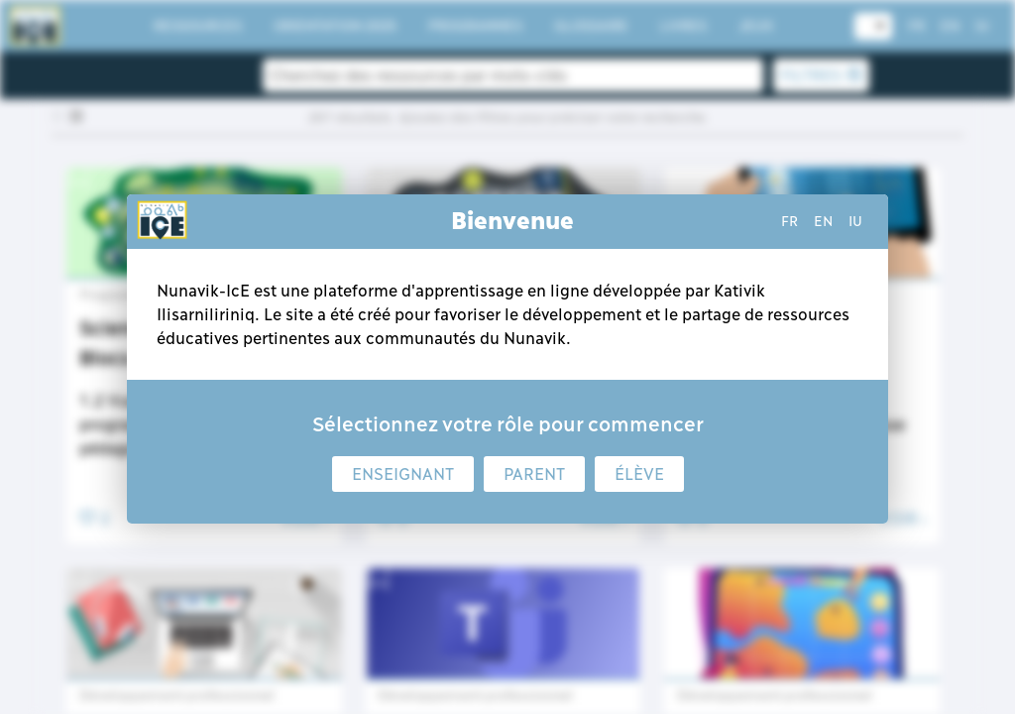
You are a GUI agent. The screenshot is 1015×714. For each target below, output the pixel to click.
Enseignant (403, 474)
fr (789, 221)
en (823, 221)
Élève (639, 474)
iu (855, 221)
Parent (534, 474)
